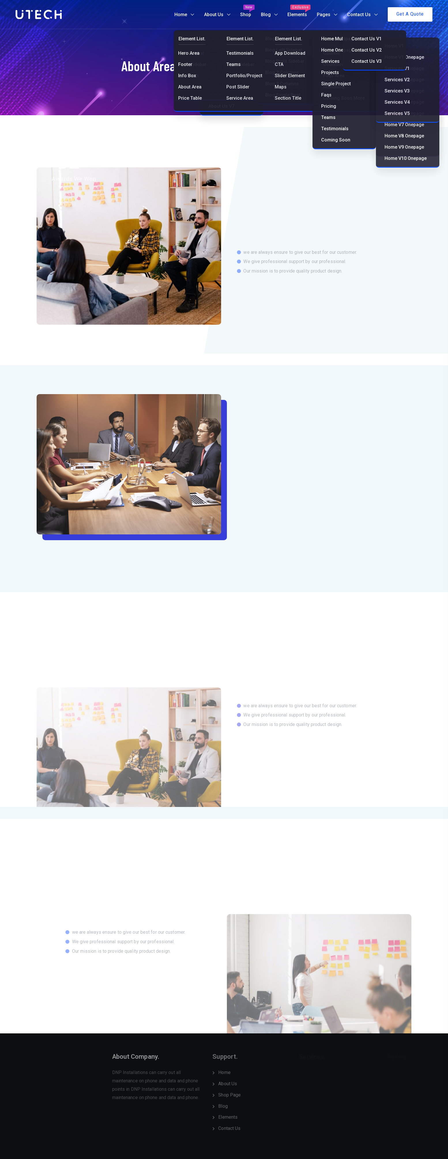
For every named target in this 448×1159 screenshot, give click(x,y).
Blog (266, 14)
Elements (298, 11)
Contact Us (359, 14)
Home (180, 14)
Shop (247, 11)
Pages (323, 14)
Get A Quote (410, 14)
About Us (213, 14)
